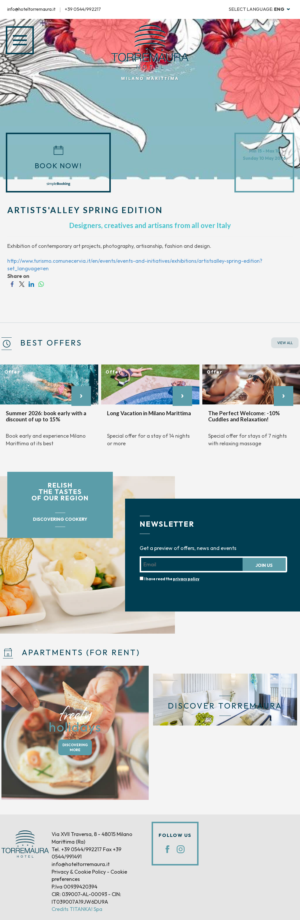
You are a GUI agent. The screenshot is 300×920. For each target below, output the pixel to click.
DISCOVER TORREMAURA (225, 706)
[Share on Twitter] (22, 283)
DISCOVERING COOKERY (60, 519)
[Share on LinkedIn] (31, 283)
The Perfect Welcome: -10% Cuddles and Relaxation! (244, 416)
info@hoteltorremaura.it (31, 9)
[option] (49, 409)
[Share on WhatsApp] (41, 283)
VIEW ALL (285, 343)
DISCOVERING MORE (75, 747)
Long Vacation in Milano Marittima (149, 413)
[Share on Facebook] (12, 283)
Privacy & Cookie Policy (79, 871)
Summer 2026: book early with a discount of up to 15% (46, 416)
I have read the (171, 578)
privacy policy (186, 578)
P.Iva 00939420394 (74, 886)
